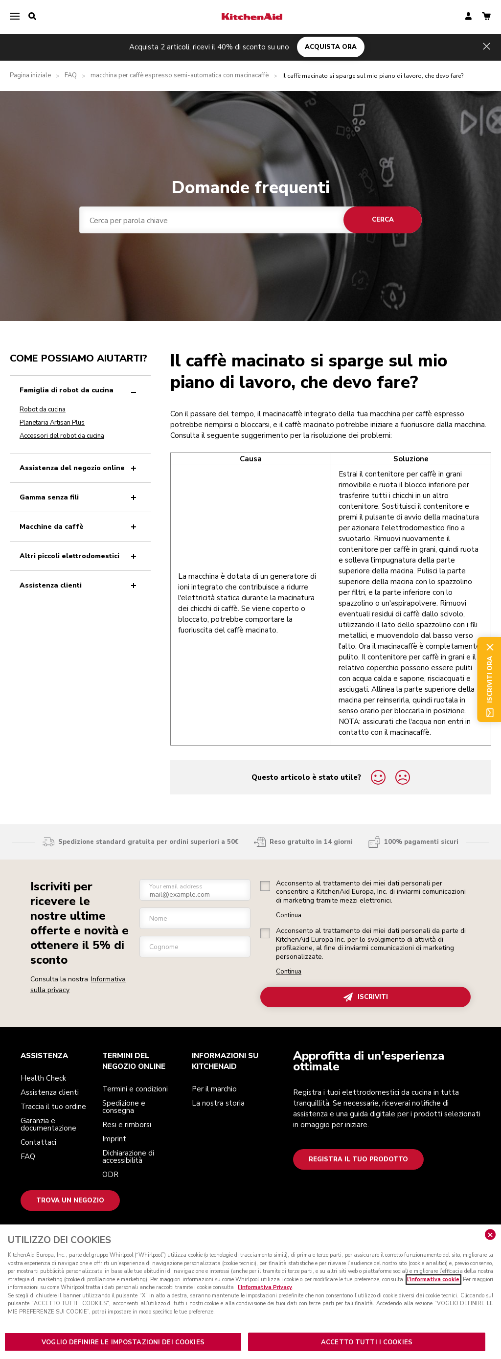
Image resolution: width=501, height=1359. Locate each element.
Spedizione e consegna (123, 1106)
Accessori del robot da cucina (62, 435)
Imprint (114, 1139)
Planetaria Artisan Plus (52, 422)
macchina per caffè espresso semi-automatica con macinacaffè (180, 75)
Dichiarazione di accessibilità (128, 1156)
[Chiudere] (490, 1241)
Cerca (383, 219)
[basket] (486, 17)
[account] (468, 17)
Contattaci (38, 1142)
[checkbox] (265, 886)
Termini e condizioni (135, 1089)
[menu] (15, 17)
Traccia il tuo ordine (53, 1106)
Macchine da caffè (80, 526)
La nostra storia (218, 1103)
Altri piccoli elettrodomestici (80, 556)
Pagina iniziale (30, 75)
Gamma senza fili (80, 497)
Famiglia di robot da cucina (80, 390)
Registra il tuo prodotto (358, 1159)
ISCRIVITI (365, 997)
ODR (110, 1174)
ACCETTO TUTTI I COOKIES (366, 1349)
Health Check (43, 1078)
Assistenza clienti (80, 585)
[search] (32, 17)
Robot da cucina (43, 409)
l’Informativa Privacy (265, 1294)
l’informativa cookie (433, 1286)
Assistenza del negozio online (80, 468)
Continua (288, 915)
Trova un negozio (70, 1200)
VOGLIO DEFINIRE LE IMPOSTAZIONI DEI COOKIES (123, 1349)
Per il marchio (214, 1089)
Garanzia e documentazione (48, 1124)
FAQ (71, 75)
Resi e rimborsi (126, 1125)
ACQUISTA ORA (331, 47)
